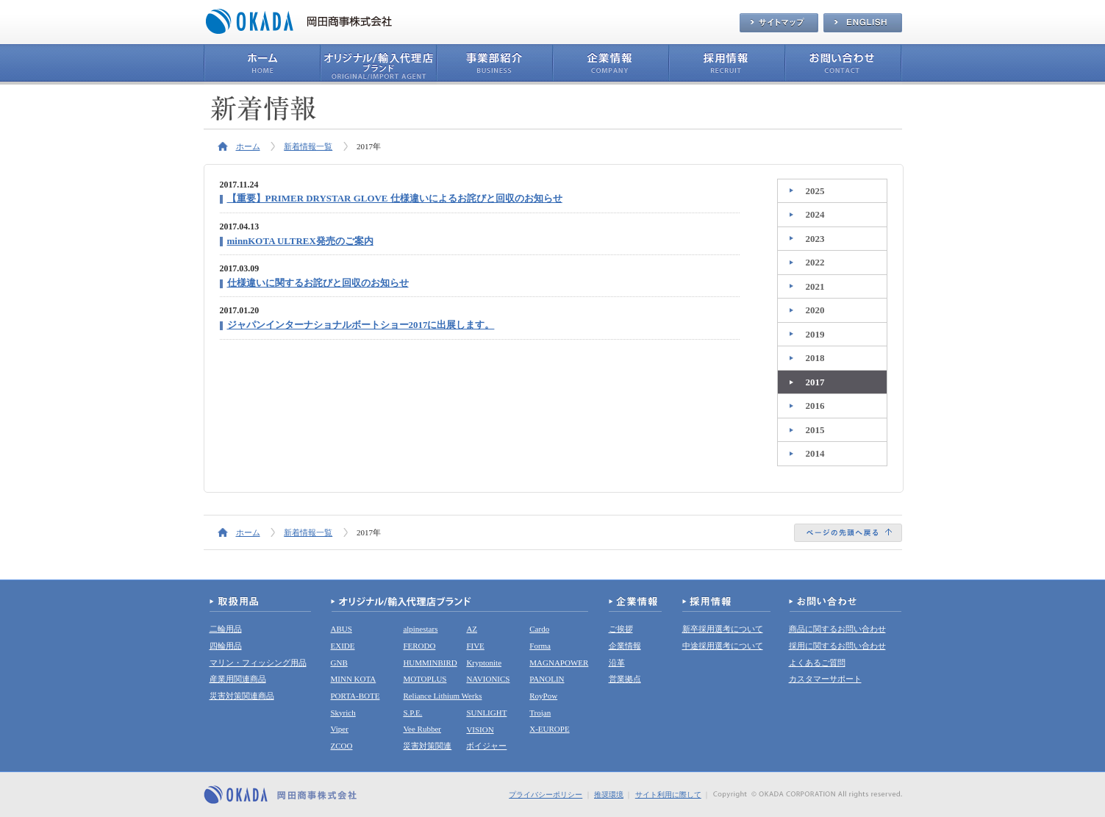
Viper (339, 728)
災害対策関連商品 (242, 695)
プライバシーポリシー (545, 795)
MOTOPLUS (424, 678)
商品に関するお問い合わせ (837, 628)
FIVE (475, 645)
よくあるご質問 (817, 662)
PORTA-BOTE (355, 695)
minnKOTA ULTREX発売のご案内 (300, 240)
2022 (815, 262)
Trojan (540, 712)
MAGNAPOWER (558, 662)
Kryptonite (483, 662)
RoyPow (543, 695)
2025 (815, 190)
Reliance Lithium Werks (442, 695)
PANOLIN (546, 678)
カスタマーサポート (825, 678)
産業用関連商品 (238, 678)
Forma (540, 645)
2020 (815, 309)
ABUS (341, 628)
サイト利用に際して (668, 795)
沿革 (617, 662)
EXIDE (343, 645)
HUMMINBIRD (430, 662)
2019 (815, 334)
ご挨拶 (621, 628)
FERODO (419, 645)
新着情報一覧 (308, 146)
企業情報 (625, 645)
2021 (815, 286)
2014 (815, 453)
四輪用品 (226, 645)
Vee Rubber (422, 728)
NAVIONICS (487, 678)
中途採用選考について (722, 645)
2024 (815, 214)
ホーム (248, 146)
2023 (815, 238)
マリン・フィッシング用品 (258, 662)
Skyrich (343, 712)
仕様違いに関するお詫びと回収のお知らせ (318, 282)
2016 (815, 405)
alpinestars (420, 628)
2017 (815, 382)
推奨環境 (608, 795)
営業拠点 (625, 678)
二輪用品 (226, 628)
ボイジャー (486, 745)
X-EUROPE (549, 728)
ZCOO (342, 745)
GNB (339, 662)
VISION (479, 729)
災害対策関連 (427, 745)
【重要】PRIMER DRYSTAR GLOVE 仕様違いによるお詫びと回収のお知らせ (394, 198)
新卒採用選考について (722, 628)
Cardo (539, 628)
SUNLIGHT (486, 712)
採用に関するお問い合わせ (837, 645)
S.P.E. (412, 712)
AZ (471, 628)
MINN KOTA (353, 678)
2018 (815, 357)
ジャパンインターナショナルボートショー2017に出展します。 (361, 324)
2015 (815, 429)
